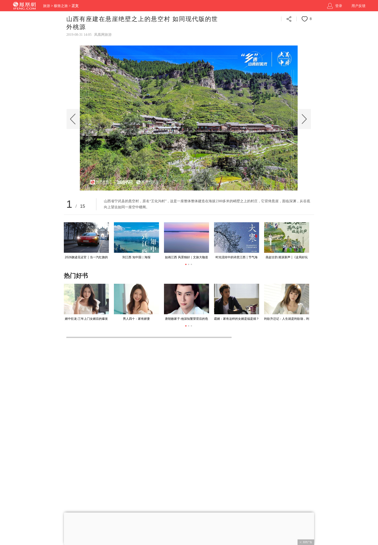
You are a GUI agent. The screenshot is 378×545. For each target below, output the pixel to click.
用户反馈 (358, 6)
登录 (338, 6)
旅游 (46, 6)
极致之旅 (61, 6)
